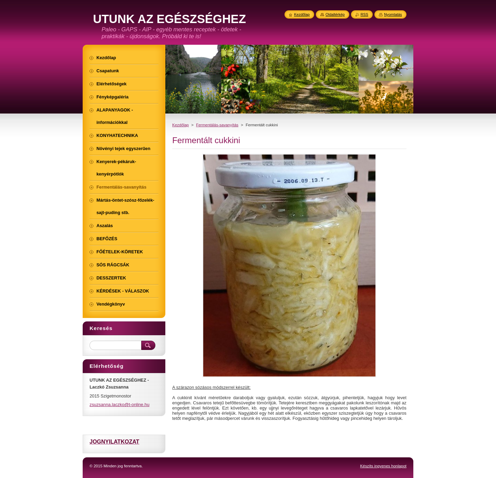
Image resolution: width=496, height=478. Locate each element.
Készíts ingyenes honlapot (383, 466)
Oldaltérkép (335, 14)
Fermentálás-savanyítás (217, 125)
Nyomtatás (393, 14)
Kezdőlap (180, 125)
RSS (364, 14)
